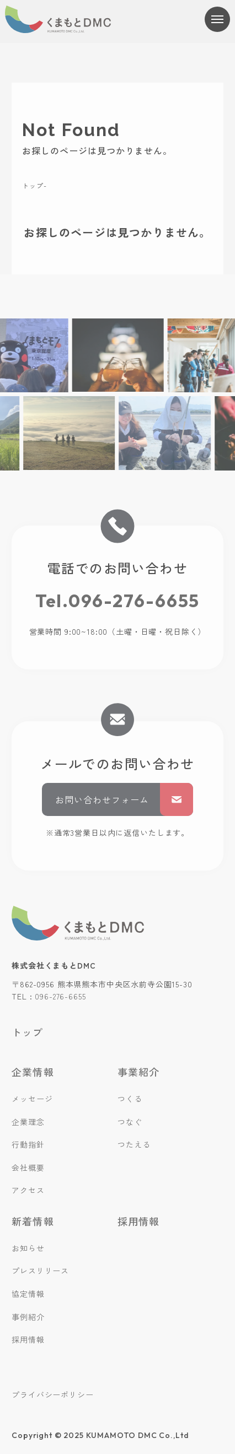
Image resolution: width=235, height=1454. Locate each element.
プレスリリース (40, 1270)
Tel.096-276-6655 (117, 601)
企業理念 (28, 1121)
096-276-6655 (60, 996)
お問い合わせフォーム (124, 799)
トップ (32, 185)
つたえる (134, 1144)
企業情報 (33, 1071)
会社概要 (28, 1167)
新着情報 (33, 1221)
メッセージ (32, 1098)
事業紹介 (138, 1071)
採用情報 (28, 1339)
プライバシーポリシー (52, 1394)
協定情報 (28, 1293)
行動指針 (28, 1144)
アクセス (28, 1190)
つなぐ (130, 1121)
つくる (130, 1098)
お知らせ (28, 1247)
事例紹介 (28, 1316)
